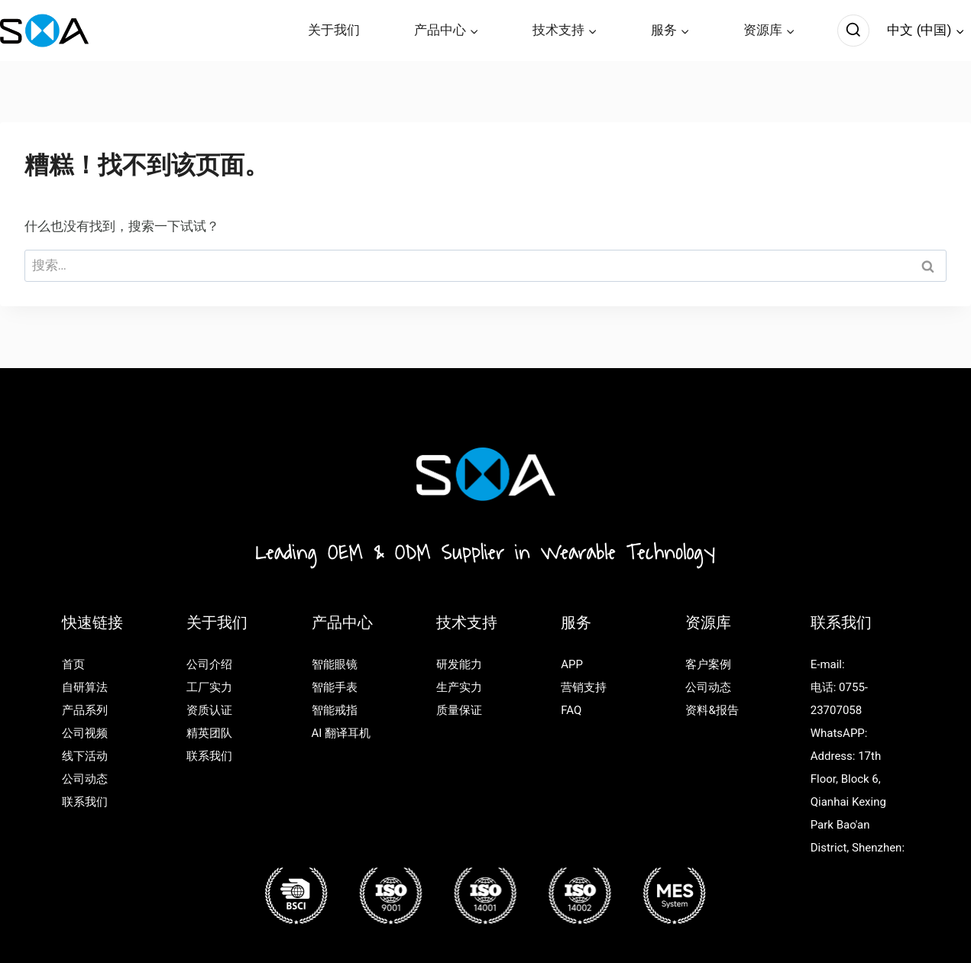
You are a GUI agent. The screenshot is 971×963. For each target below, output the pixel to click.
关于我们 (334, 29)
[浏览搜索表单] (853, 31)
